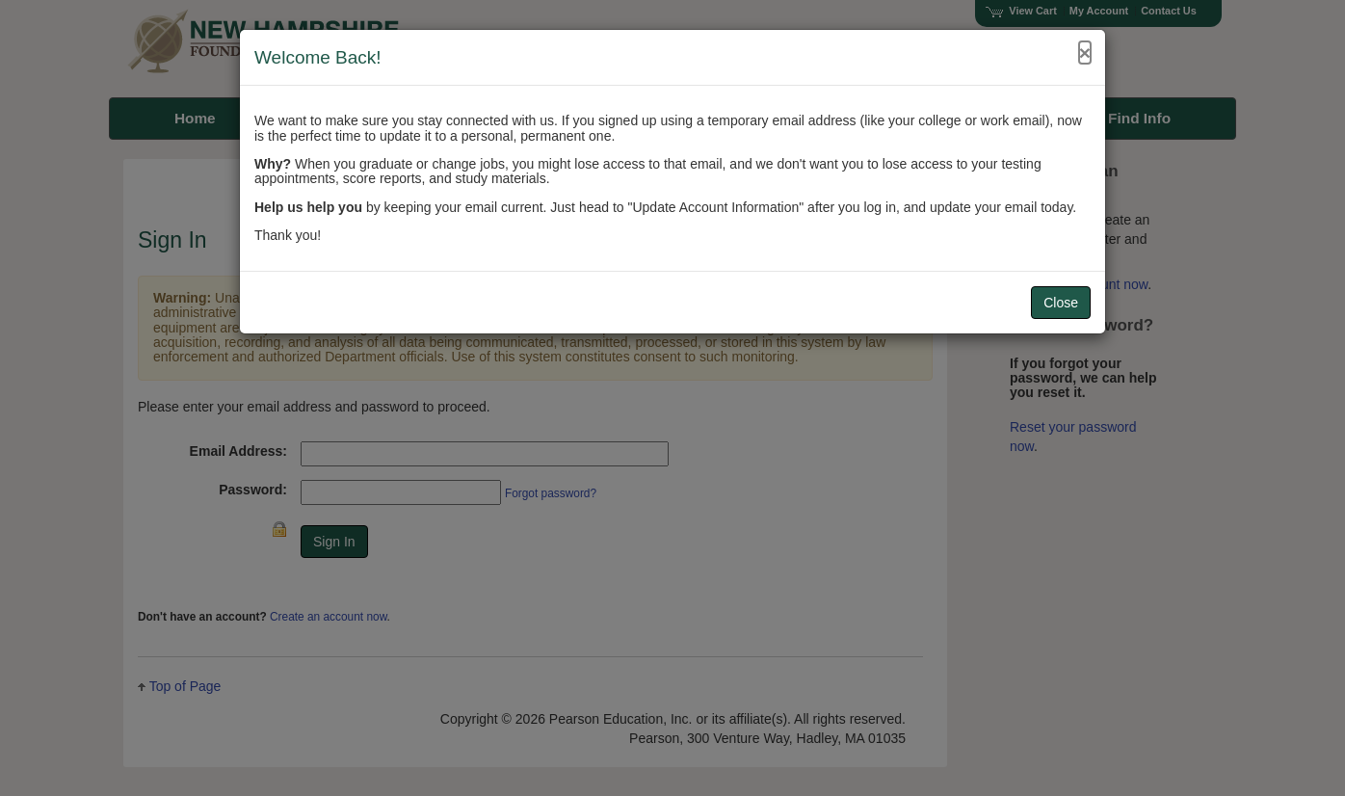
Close (1060, 302)
